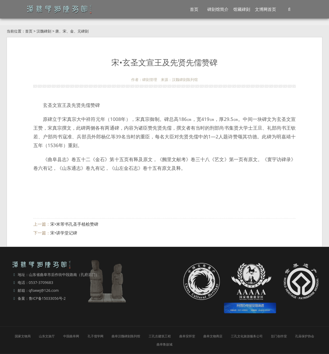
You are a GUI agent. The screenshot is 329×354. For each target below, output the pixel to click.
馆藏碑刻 (241, 9)
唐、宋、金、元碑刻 (72, 31)
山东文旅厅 (47, 336)
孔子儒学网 (95, 336)
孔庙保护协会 (304, 336)
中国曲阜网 (71, 336)
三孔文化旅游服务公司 (247, 336)
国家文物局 (23, 336)
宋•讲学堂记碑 (63, 233)
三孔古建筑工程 (160, 336)
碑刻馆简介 (218, 9)
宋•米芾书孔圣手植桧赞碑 (74, 224)
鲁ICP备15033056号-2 (47, 298)
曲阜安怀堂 (187, 336)
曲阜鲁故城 (164, 344)
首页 (194, 9)
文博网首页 (265, 9)
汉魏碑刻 (43, 31)
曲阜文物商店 (212, 336)
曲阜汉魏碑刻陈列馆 (126, 336)
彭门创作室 (279, 336)
